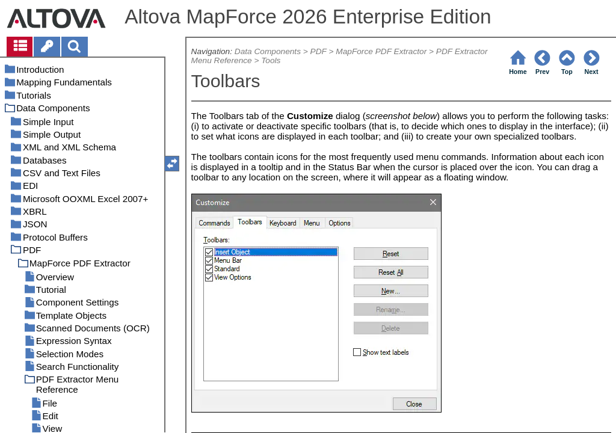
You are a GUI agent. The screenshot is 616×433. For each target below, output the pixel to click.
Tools (270, 60)
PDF (318, 51)
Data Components (268, 51)
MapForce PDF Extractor (381, 51)
